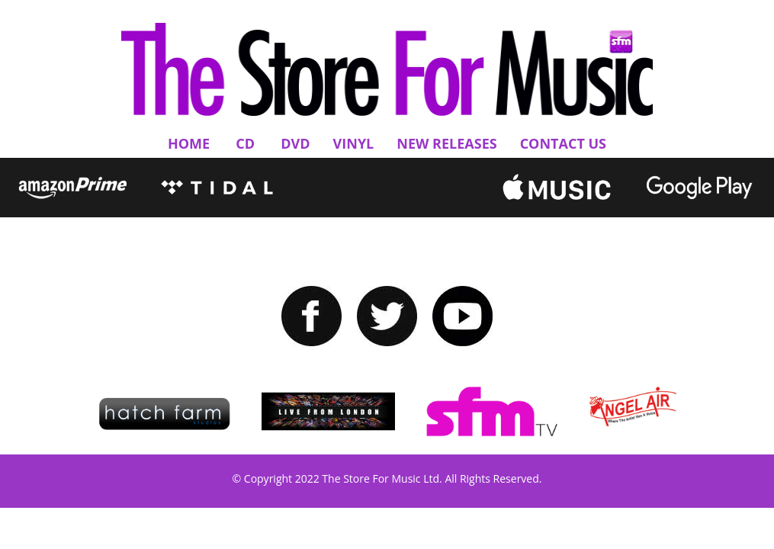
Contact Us (563, 143)
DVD (295, 143)
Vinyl (353, 143)
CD (245, 143)
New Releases (446, 143)
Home (189, 143)
